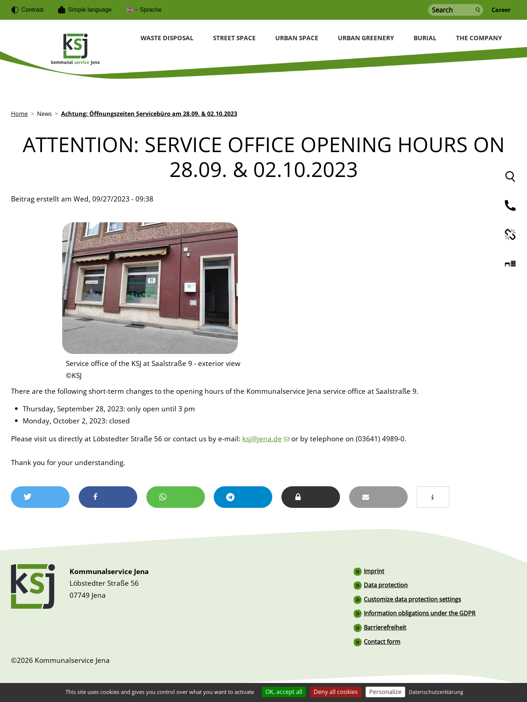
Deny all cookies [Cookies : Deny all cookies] (336, 692)
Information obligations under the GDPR (419, 613)
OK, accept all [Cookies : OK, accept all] (283, 692)
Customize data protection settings (412, 599)
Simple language (90, 10)
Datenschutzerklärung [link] (436, 691)
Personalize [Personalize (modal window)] (385, 692)
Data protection (386, 585)
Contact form (382, 641)
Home (19, 114)
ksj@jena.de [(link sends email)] (265, 439)
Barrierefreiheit (385, 627)
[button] (40, 497)
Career (501, 10)
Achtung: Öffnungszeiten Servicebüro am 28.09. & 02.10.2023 (149, 114)
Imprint (374, 571)
